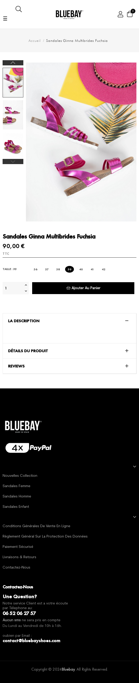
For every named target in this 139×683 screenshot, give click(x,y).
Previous (13, 161)
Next (13, 62)
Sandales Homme (17, 496)
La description (23, 321)
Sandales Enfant (16, 507)
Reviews (16, 366)
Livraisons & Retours (19, 557)
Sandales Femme (16, 486)
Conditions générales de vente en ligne (36, 526)
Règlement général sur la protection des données (45, 537)
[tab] (69, 320)
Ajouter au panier (83, 288)
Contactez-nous (16, 568)
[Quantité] (13, 288)
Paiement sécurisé (18, 547)
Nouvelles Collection (20, 476)
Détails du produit (28, 351)
